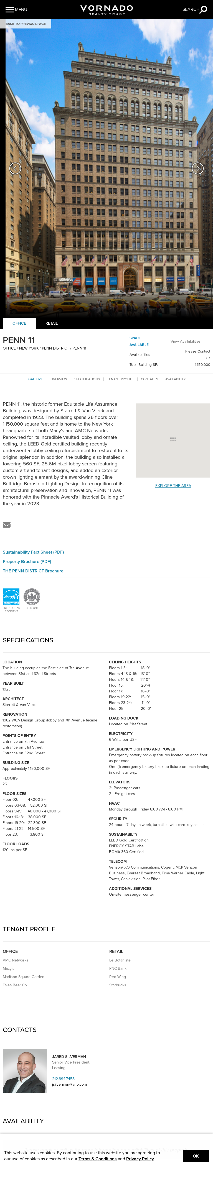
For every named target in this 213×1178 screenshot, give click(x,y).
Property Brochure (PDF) (27, 561)
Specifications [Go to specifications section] (87, 379)
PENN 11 (79, 348)
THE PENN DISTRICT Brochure (33, 571)
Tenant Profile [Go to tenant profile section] (120, 379)
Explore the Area (173, 485)
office (9, 348)
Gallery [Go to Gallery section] (35, 379)
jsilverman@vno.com (69, 1084)
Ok (196, 1156)
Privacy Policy (140, 1159)
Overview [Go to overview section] (58, 379)
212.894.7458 (63, 1079)
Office (19, 323)
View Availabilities (186, 341)
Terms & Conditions (97, 1159)
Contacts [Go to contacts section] (149, 379)
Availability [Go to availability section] (175, 379)
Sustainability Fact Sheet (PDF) (33, 552)
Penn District (55, 348)
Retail (51, 323)
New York (29, 348)
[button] (16, 9)
